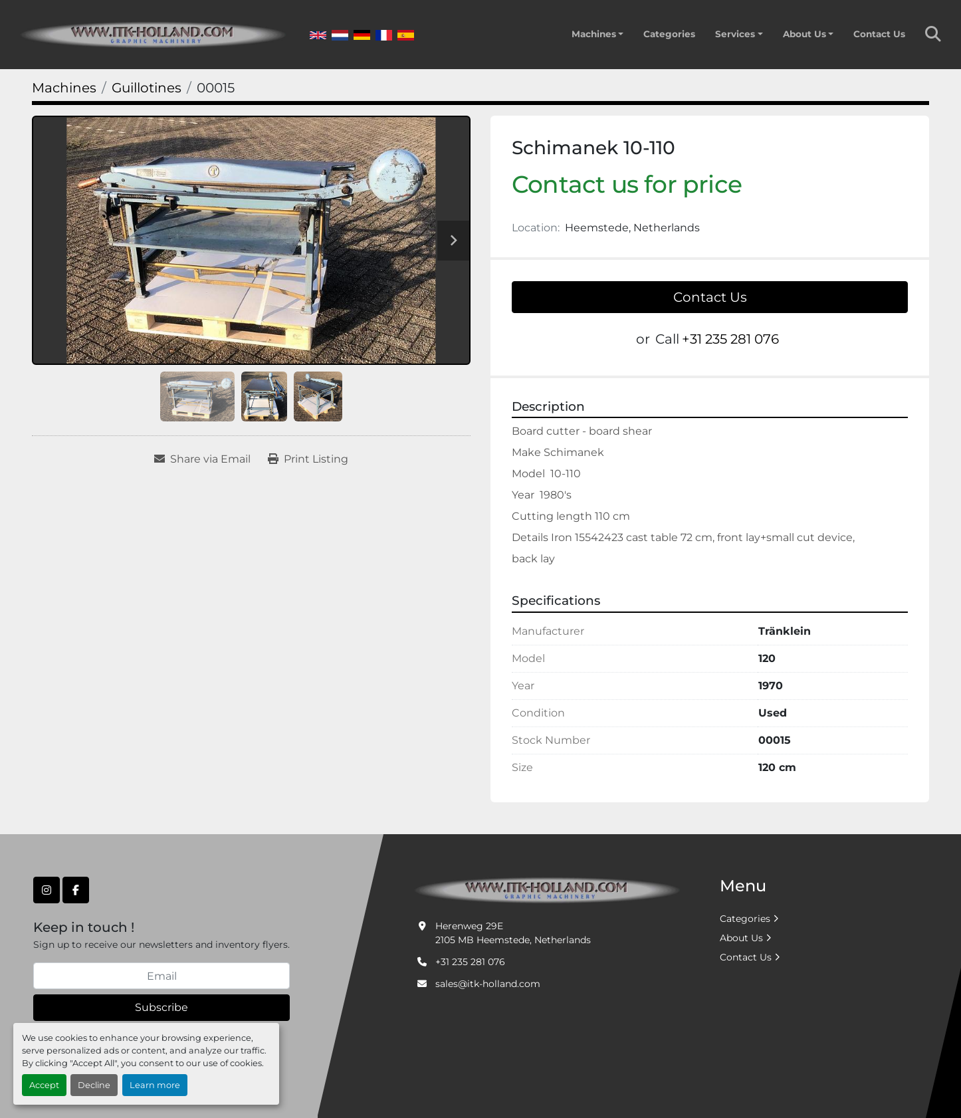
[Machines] (64, 88)
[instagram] (46, 890)
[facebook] (75, 890)
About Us (804, 34)
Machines (594, 34)
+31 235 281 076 (730, 339)
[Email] (161, 975)
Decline (94, 1085)
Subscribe (161, 1007)
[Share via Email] (202, 459)
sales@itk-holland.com (487, 984)
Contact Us (879, 34)
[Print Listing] (308, 459)
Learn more (155, 1085)
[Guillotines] (146, 88)
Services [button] (735, 34)
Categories (669, 34)
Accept (44, 1085)
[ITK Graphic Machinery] (547, 889)
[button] (597, 34)
